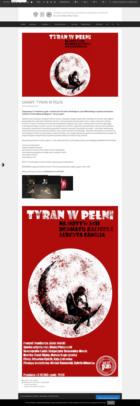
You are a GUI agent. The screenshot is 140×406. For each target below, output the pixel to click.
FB (107, 26)
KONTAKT (99, 26)
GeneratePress (54, 397)
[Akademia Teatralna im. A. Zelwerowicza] (125, 2)
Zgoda (111, 402)
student (26, 382)
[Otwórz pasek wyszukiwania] (118, 26)
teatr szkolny (34, 382)
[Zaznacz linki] (44, 2)
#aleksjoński (28, 384)
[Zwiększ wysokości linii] (96, 2)
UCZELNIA (34, 26)
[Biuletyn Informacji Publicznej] (68, 5)
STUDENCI (47, 26)
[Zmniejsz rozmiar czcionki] (82, 2)
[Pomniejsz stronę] (73, 2)
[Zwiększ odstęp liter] (105, 2)
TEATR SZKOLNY (61, 26)
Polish (14, 1)
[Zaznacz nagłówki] (47, 2)
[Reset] (110, 2)
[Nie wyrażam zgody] (138, 403)
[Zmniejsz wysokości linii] (92, 2)
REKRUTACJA (87, 26)
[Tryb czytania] (55, 2)
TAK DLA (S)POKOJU (30, 386)
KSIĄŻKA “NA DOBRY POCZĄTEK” (34, 388)
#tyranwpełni (45, 384)
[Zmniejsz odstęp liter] (101, 2)
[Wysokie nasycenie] (32, 2)
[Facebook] (72, 6)
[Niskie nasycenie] (28, 2)
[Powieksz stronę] (77, 2)
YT (113, 26)
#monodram (36, 384)
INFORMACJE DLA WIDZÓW (54, 173)
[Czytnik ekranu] (51, 2)
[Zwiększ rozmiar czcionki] (87, 2)
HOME (23, 26)
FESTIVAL (74, 26)
